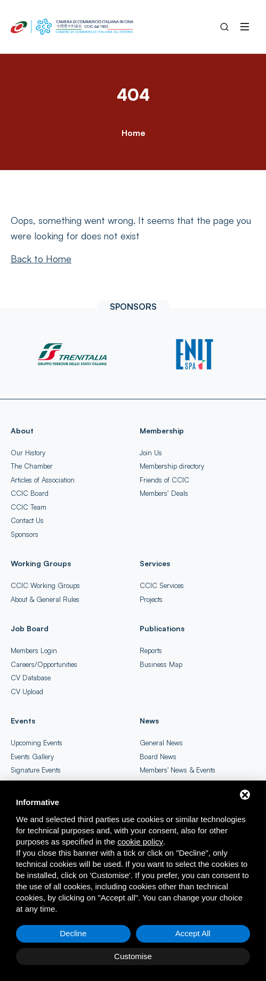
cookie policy (140, 841)
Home (133, 132)
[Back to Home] (41, 258)
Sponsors (24, 534)
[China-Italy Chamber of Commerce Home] (72, 26)
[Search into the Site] (224, 26)
